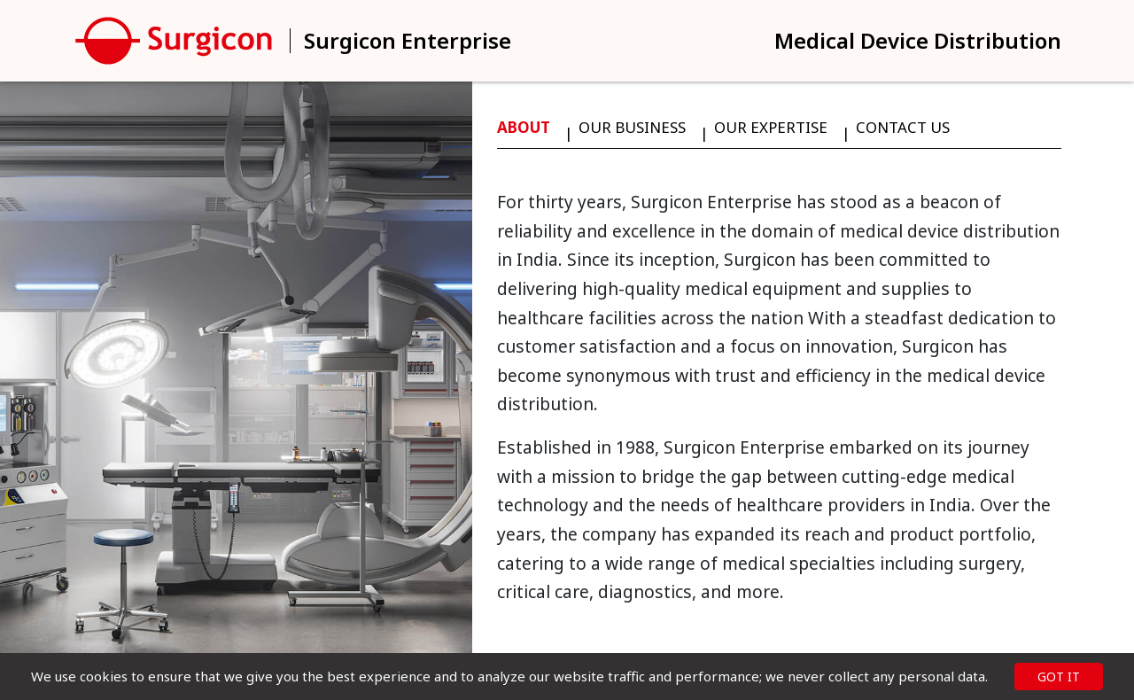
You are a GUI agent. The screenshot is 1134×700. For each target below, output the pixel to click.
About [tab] (523, 127)
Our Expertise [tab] (770, 127)
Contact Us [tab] (903, 127)
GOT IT (1058, 676)
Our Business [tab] (632, 127)
